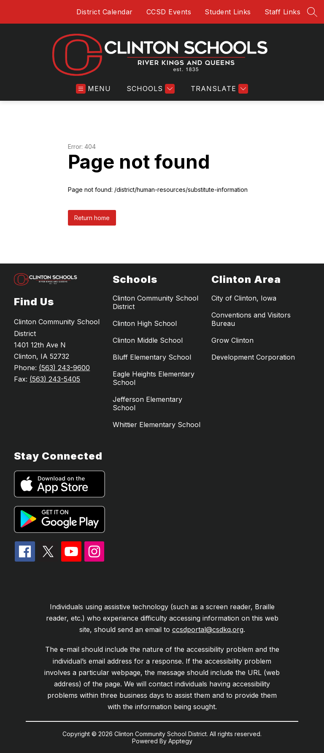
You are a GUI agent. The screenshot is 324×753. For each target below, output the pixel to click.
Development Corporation (253, 357)
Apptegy (180, 741)
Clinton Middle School (148, 340)
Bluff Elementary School (152, 357)
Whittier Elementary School (156, 424)
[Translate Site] (218, 88)
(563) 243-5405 (55, 379)
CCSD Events (169, 12)
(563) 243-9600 (64, 367)
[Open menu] (93, 88)
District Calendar (104, 12)
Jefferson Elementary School (147, 403)
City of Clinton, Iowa (243, 298)
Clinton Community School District (155, 302)
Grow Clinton (232, 340)
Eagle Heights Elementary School (153, 378)
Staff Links (283, 12)
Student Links (228, 12)
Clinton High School (145, 323)
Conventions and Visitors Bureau (251, 319)
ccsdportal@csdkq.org (207, 629)
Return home (92, 217)
